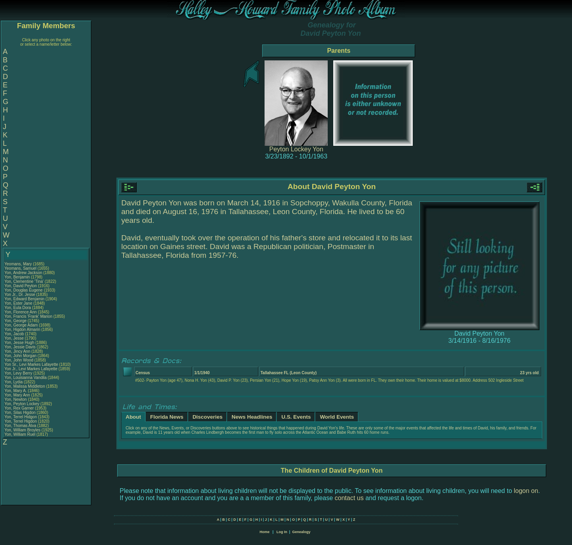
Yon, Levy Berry (18, 373)
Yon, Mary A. (15, 390)
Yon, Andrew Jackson (23, 273)
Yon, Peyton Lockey (21, 404)
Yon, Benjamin (17, 277)
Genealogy (301, 532)
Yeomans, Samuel (21, 268)
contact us (349, 498)
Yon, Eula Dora (17, 307)
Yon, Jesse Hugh (19, 342)
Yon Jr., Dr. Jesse (20, 294)
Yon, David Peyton (20, 286)
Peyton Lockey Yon (296, 149)
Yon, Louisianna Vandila (25, 377)
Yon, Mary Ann (17, 395)
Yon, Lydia (14, 382)
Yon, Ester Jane (18, 303)
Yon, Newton (16, 399)
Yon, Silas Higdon (20, 412)
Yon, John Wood (18, 360)
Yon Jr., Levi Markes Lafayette (31, 369)
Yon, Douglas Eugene (23, 290)
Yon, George (16, 321)
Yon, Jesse (14, 338)
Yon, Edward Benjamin (24, 299)
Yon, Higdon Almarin (22, 329)
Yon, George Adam (21, 325)
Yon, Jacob (14, 334)
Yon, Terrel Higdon (20, 421)
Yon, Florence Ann (20, 312)
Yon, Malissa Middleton (24, 386)
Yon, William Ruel (19, 434)
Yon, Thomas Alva (20, 425)
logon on (526, 490)
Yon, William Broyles (22, 430)
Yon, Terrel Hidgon (20, 417)
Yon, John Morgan (20, 356)
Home (264, 532)
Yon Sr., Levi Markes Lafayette (31, 364)
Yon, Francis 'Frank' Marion (28, 316)
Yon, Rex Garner (19, 408)
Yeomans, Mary (18, 264)
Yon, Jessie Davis (20, 347)
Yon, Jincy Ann (17, 351)
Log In (281, 532)
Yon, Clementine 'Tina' (24, 281)
